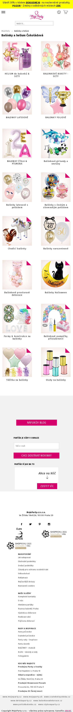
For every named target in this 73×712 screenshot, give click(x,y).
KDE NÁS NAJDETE (26, 663)
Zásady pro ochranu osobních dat (33, 569)
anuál (32, 648)
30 (39, 2)
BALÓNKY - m (24, 648)
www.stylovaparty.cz (49, 704)
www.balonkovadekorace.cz (47, 700)
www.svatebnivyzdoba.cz (57, 697)
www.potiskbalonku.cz (24, 704)
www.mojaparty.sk (32, 697)
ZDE (58, 5)
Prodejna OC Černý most (30, 691)
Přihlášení (59, 12)
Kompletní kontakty (27, 596)
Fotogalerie (23, 656)
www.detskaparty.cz (21, 700)
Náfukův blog (36, 422)
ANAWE (68, 710)
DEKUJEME (31, 2)
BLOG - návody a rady (27, 652)
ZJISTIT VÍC (47, 486)
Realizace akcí (24, 617)
